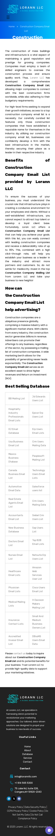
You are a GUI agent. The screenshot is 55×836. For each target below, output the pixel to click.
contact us (19, 653)
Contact (27, 761)
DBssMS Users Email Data (38, 640)
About (27, 750)
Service (27, 758)
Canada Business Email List (17, 474)
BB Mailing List (17, 398)
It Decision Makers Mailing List (38, 604)
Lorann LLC (37, 77)
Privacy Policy (15, 807)
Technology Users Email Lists (38, 474)
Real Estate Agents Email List (16, 503)
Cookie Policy (37, 810)
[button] (49, 830)
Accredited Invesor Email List (16, 640)
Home (12, 26)
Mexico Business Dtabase (13, 458)
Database (27, 754)
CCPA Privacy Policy (17, 810)
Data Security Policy (35, 807)
